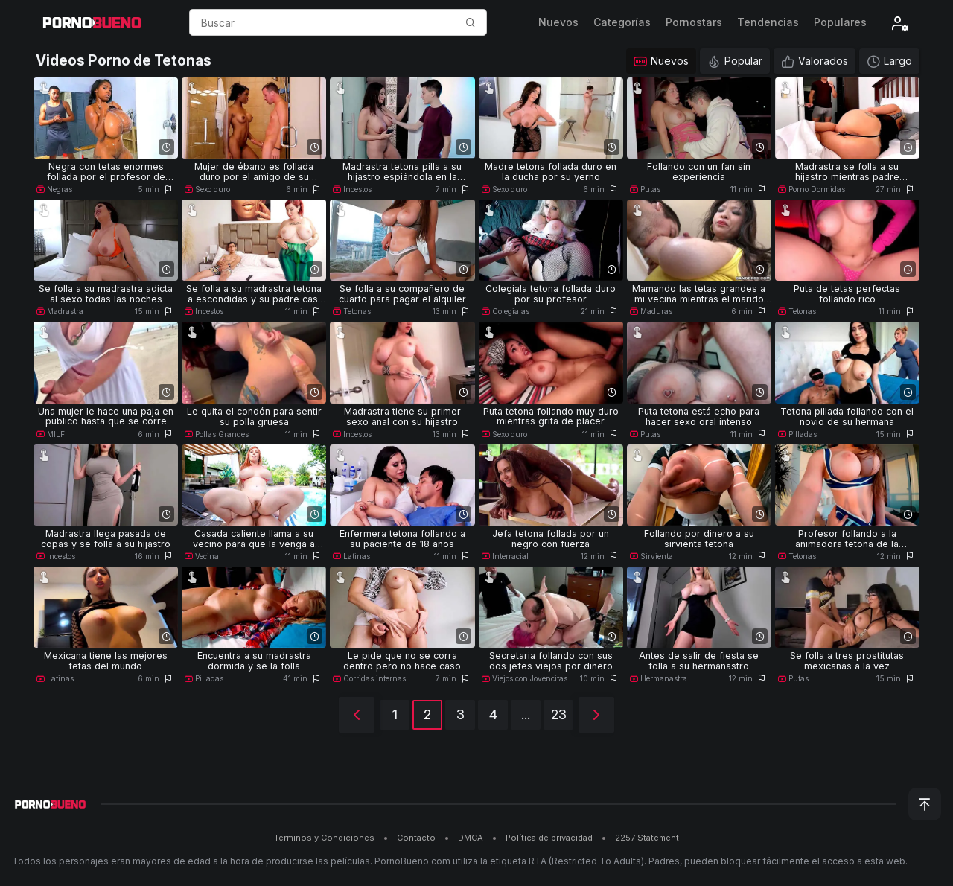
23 (559, 714)
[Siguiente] (596, 715)
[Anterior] (356, 715)
